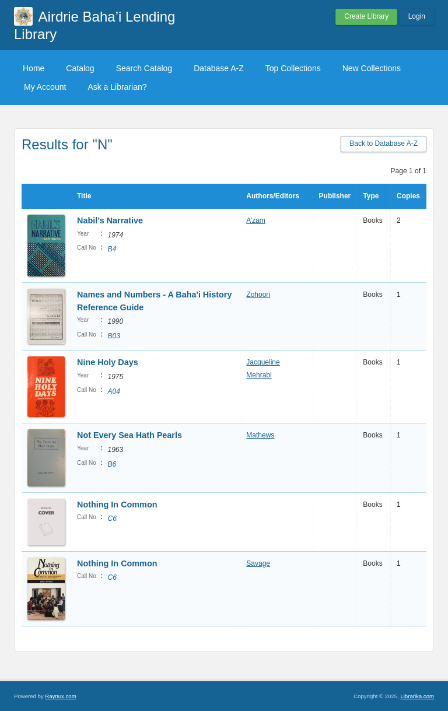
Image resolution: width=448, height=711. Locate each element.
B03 (113, 336)
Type (371, 196)
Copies (408, 196)
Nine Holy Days (107, 362)
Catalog (80, 68)
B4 (111, 249)
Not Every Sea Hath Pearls (129, 435)
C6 (111, 518)
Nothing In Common (117, 504)
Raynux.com (60, 696)
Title (84, 196)
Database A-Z (219, 68)
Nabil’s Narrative (110, 220)
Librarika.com (417, 696)
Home (33, 68)
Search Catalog (144, 68)
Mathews (260, 435)
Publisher (335, 196)
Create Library (366, 16)
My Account (45, 87)
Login (416, 16)
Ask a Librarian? (117, 87)
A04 (113, 391)
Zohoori (258, 294)
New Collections (371, 68)
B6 (111, 464)
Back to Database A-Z (383, 143)
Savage (258, 563)
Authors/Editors (272, 196)
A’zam (255, 220)
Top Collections (293, 68)
